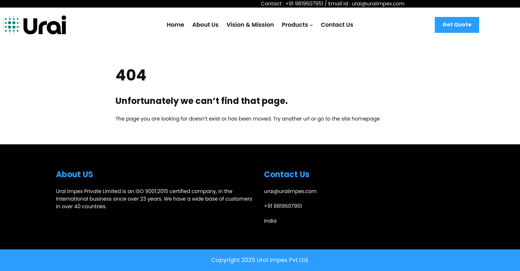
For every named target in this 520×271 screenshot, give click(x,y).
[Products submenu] (311, 25)
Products (295, 25)
